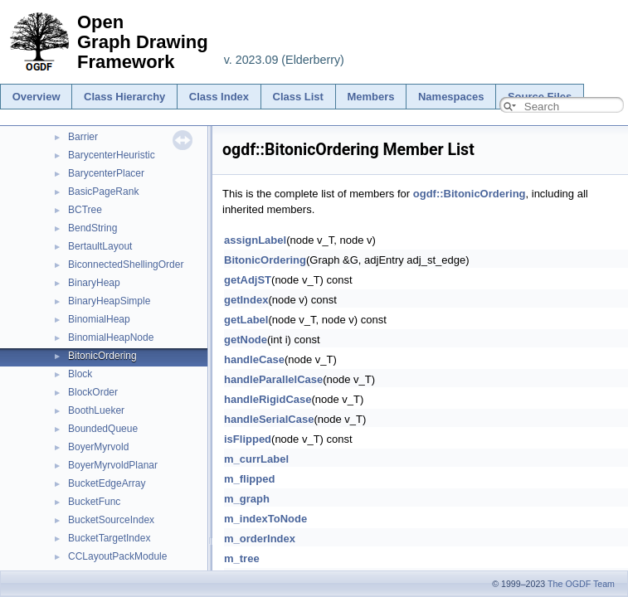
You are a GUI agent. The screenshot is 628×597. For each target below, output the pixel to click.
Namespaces (451, 96)
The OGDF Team (581, 584)
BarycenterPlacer (106, 173)
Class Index (219, 96)
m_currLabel (256, 459)
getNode (245, 339)
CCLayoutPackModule (117, 556)
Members (370, 96)
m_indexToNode (265, 518)
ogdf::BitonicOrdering (469, 193)
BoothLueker (96, 410)
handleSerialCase (269, 419)
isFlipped (247, 439)
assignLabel (255, 240)
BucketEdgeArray (106, 483)
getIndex (246, 300)
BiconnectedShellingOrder (125, 264)
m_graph (247, 499)
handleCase (254, 359)
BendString (92, 228)
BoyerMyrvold (98, 447)
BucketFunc (94, 501)
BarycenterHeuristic (111, 155)
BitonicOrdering (102, 356)
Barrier (83, 137)
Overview (36, 96)
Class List (298, 96)
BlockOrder (93, 392)
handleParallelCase (273, 379)
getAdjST (247, 280)
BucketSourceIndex (111, 520)
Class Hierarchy (124, 96)
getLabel (246, 319)
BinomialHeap (99, 319)
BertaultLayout (100, 246)
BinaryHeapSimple (109, 301)
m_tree (242, 558)
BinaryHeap (94, 283)
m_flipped (249, 479)
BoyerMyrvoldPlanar (113, 465)
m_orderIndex (259, 538)
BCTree (85, 210)
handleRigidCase (267, 399)
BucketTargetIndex (109, 538)
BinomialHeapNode (110, 337)
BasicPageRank (103, 191)
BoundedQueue (103, 428)
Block (80, 374)
